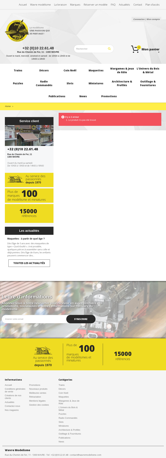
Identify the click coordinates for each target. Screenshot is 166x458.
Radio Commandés (68, 418)
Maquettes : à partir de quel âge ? (26, 238)
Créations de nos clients (13, 396)
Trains (62, 385)
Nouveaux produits (38, 389)
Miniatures (64, 426)
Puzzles (62, 414)
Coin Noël (63, 393)
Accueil (8, 385)
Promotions (34, 385)
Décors (62, 389)
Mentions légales (37, 401)
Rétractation (35, 397)
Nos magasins (12, 410)
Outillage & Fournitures (70, 433)
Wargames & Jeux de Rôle (69, 402)
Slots (61, 422)
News (61, 441)
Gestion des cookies (39, 405)
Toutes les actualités (29, 263)
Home (8, 106)
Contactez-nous (12, 406)
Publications (64, 438)
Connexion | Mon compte (146, 19)
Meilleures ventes (37, 393)
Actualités (9, 402)
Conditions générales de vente (15, 390)
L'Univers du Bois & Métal (68, 408)
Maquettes (64, 397)
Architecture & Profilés (69, 430)
